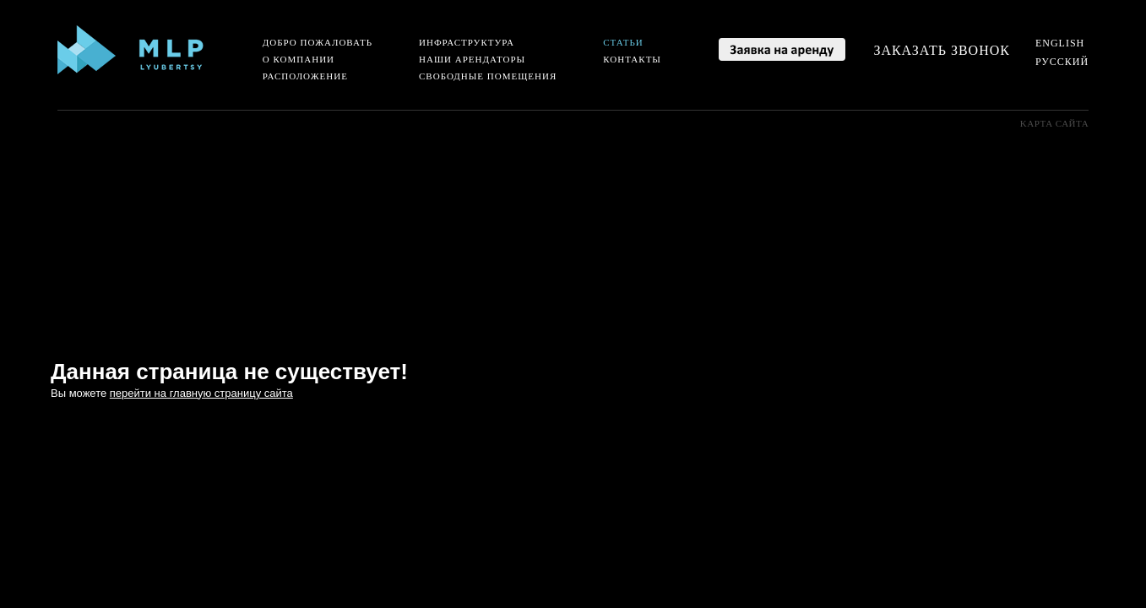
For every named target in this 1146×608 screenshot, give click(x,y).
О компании (298, 59)
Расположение (305, 76)
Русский (1062, 62)
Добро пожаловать (317, 42)
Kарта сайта (1054, 123)
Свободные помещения (488, 76)
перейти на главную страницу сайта (201, 393)
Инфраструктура (466, 42)
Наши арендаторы (472, 59)
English (1059, 43)
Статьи (623, 42)
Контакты (632, 59)
